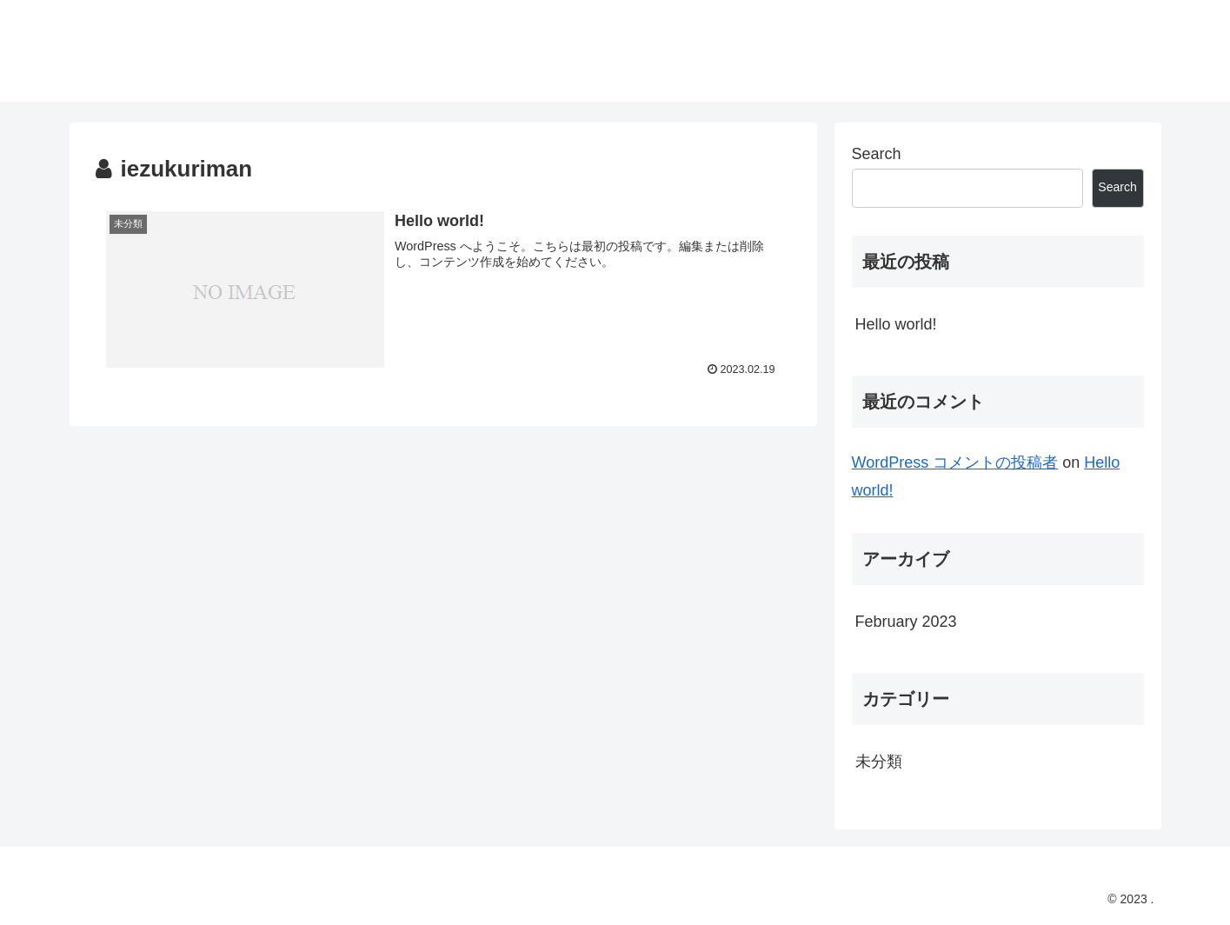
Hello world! (896, 324)
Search (876, 154)
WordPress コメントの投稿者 (955, 462)
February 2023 (906, 621)
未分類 (878, 761)
